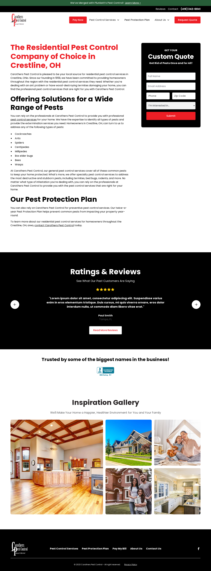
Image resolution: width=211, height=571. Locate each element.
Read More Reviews (105, 330)
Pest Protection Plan (137, 20)
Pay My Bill (119, 548)
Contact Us (153, 548)
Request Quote (187, 20)
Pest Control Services (102, 20)
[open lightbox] (56, 467)
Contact (173, 9)
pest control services (23, 119)
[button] (104, 20)
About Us (160, 20)
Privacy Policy (130, 564)
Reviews (160, 9)
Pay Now (78, 20)
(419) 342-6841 (191, 9)
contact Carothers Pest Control (54, 225)
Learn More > (133, 3)
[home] (18, 20)
